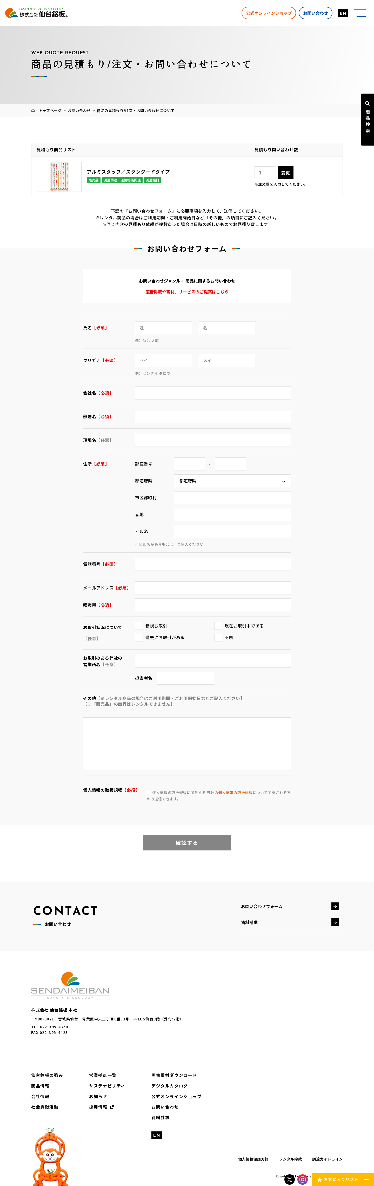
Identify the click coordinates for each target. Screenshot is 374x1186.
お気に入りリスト (341, 1179)
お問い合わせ (315, 13)
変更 (285, 172)
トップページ (50, 110)
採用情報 (98, 1107)
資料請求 (249, 922)
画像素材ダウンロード (174, 1075)
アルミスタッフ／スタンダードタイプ (128, 171)
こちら (222, 292)
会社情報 (40, 1096)
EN (343, 14)
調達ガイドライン (327, 1159)
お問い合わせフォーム (262, 906)
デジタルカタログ (169, 1086)
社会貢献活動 (45, 1107)
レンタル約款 (290, 1159)
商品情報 (40, 1086)
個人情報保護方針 (253, 1159)
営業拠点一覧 (103, 1075)
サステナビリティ (107, 1086)
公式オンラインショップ (269, 13)
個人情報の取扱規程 (235, 792)
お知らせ (98, 1096)
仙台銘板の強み (47, 1075)
